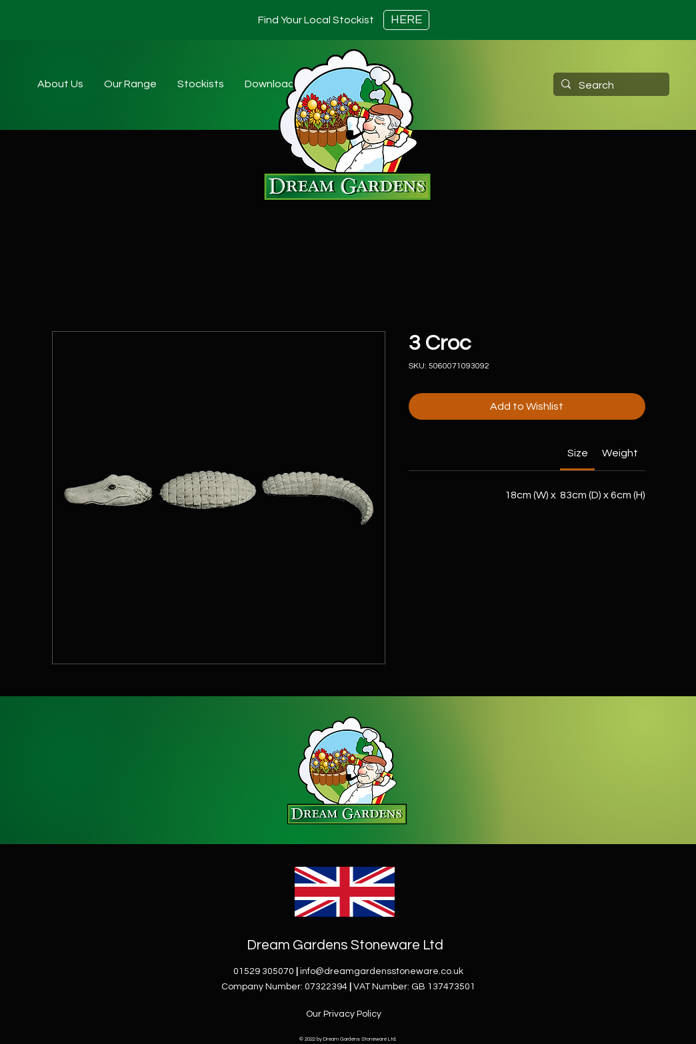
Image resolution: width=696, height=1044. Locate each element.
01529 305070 (263, 971)
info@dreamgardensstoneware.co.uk (381, 971)
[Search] (610, 85)
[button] (200, 84)
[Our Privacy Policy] (344, 1014)
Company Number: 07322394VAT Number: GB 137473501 (348, 986)
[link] (577, 453)
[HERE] (406, 20)
